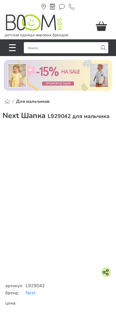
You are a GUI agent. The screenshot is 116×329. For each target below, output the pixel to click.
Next (31, 293)
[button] (103, 26)
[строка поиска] (62, 47)
